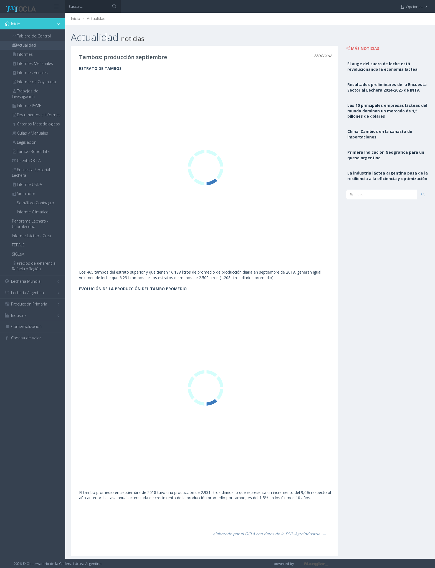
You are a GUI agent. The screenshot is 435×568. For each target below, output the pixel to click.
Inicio (75, 18)
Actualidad (96, 18)
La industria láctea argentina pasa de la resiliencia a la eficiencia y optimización (387, 175)
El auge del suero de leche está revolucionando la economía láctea (382, 66)
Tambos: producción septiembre (123, 57)
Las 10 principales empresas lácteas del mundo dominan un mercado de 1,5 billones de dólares (387, 111)
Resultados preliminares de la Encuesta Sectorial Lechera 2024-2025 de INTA (387, 87)
